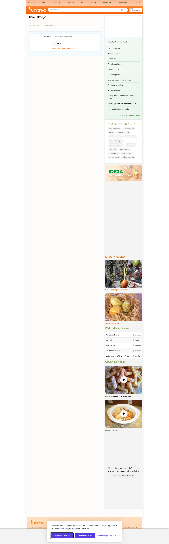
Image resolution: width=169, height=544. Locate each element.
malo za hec (111, 345)
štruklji (111, 133)
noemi (137, 340)
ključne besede (34, 25)
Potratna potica (114, 75)
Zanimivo (122, 2)
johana (138, 335)
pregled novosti (50, 25)
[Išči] (123, 10)
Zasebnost (126, 528)
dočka (137, 356)
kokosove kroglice (115, 141)
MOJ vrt (109, 340)
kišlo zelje (112, 149)
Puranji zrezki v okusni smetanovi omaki (121, 97)
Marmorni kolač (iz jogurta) (118, 109)
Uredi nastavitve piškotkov (123, 475)
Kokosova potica (114, 54)
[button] (135, 10)
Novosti (137, 2)
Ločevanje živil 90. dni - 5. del (117, 356)
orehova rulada (129, 137)
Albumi (70, 2)
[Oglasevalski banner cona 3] (124, 217)
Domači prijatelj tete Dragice (119, 80)
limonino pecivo (128, 153)
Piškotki (135, 528)
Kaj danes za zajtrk (113, 351)
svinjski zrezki (114, 157)
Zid (82, 2)
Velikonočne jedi (117, 42)
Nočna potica (113, 69)
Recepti (31, 2)
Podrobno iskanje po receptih (64, 49)
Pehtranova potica (115, 85)
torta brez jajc (129, 129)
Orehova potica (114, 48)
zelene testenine (129, 157)
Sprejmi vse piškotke (62, 536)
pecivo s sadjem (115, 129)
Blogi (93, 2)
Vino (44, 2)
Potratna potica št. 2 (116, 64)
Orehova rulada (114, 59)
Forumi (56, 2)
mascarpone (113, 153)
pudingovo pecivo (115, 145)
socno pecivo (125, 149)
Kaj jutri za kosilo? (113, 335)
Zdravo (107, 2)
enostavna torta (114, 137)
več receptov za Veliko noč (128, 116)
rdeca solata (130, 145)
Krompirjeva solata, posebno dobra (122, 104)
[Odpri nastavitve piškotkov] (106, 535)
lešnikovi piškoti (123, 133)
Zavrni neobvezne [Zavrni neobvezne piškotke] (85, 536)
